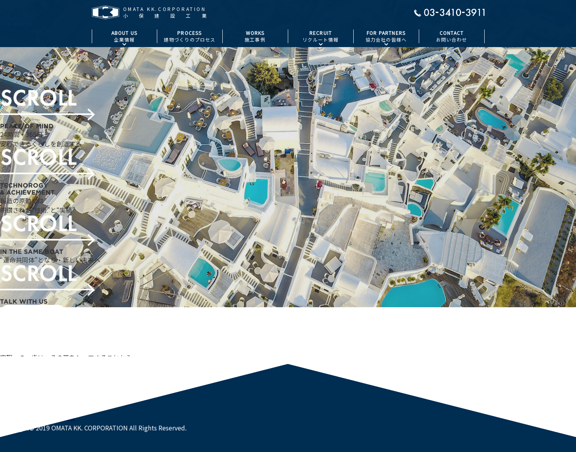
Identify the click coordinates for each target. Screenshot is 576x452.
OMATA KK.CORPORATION (37, 418)
